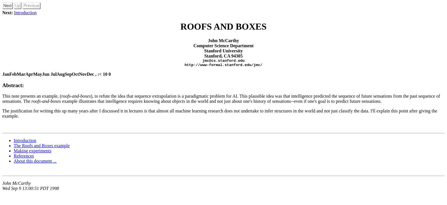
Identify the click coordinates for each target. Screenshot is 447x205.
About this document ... (35, 162)
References (24, 157)
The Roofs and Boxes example (42, 147)
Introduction (25, 12)
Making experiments (32, 152)
